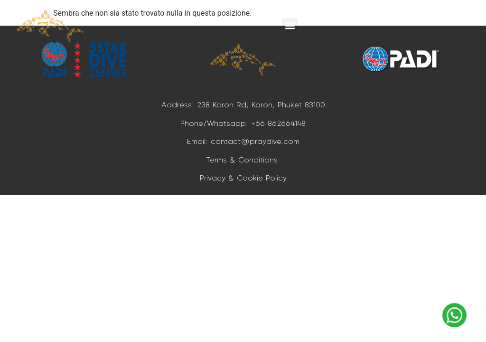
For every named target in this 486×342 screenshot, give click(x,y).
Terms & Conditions (243, 159)
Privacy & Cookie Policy (243, 177)
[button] (290, 26)
